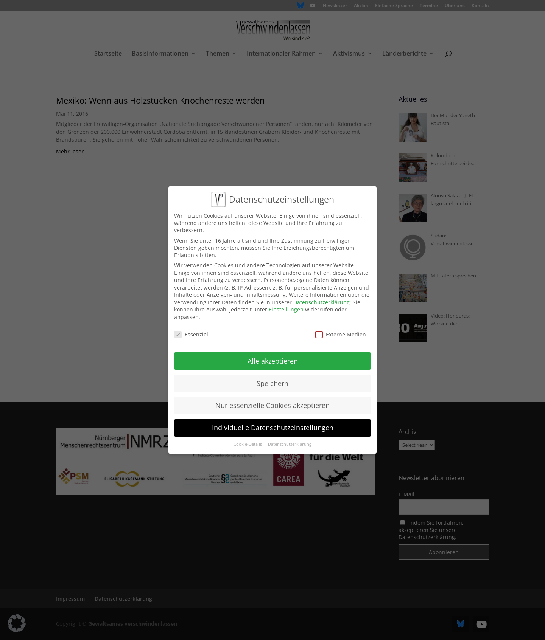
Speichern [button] (272, 383)
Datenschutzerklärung (321, 302)
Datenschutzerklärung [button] (289, 444)
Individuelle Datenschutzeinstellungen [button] (272, 427)
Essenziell (192, 334)
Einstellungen (286, 309)
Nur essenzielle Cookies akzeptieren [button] (272, 405)
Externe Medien (340, 334)
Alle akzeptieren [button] (273, 361)
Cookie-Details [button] (248, 444)
